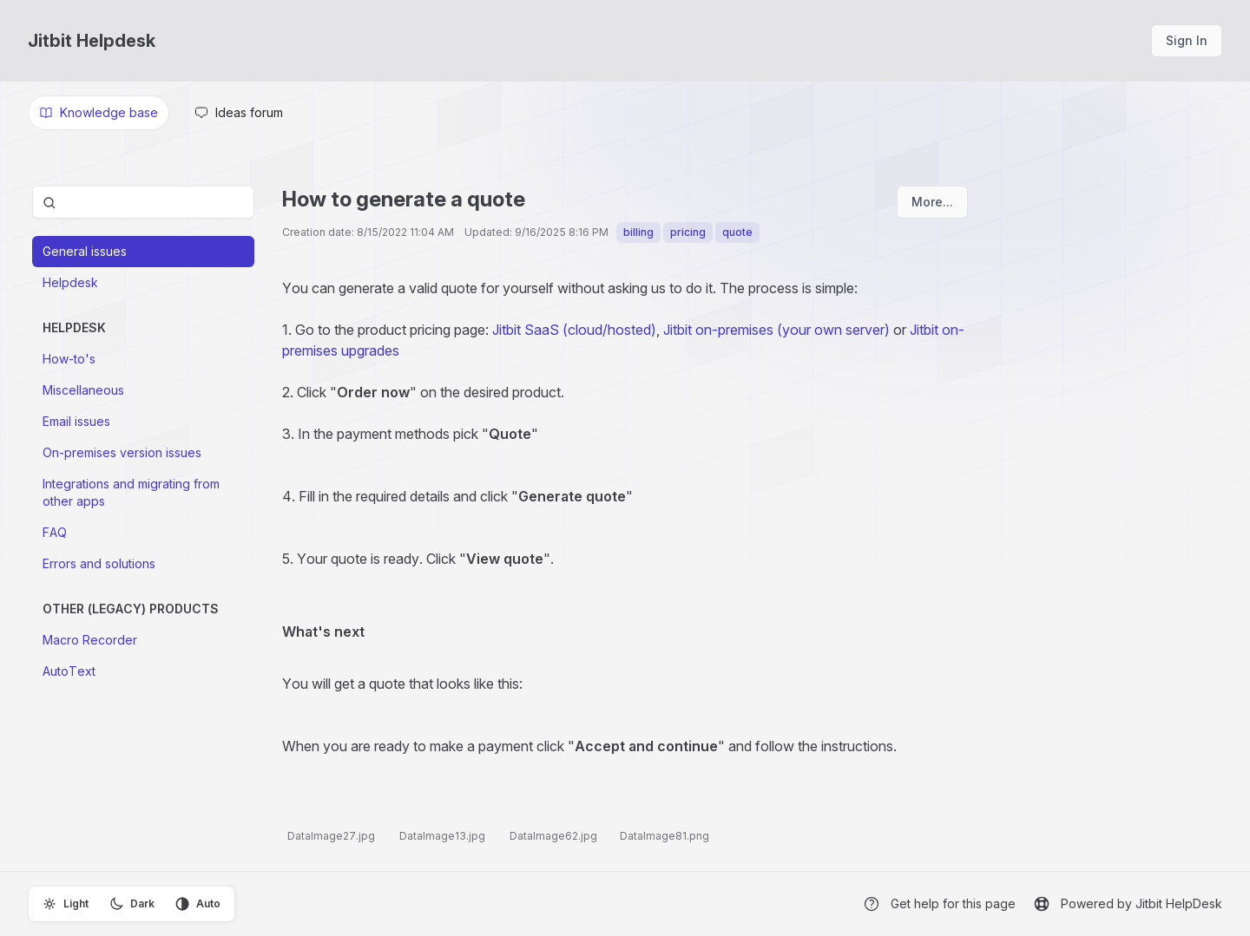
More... (932, 201)
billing (638, 232)
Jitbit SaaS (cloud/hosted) (572, 329)
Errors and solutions (99, 563)
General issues (85, 251)
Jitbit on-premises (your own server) (776, 329)
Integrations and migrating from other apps (131, 492)
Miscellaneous (83, 390)
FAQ (55, 532)
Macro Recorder (90, 639)
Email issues (76, 421)
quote (737, 232)
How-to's (69, 358)
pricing (688, 232)
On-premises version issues (122, 452)
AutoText (69, 671)
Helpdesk (70, 282)
